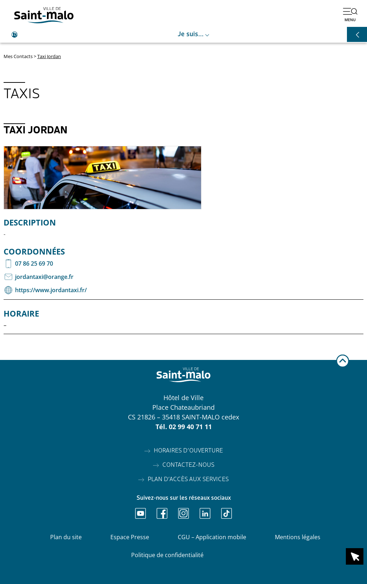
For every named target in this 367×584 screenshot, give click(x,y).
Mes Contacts (18, 56)
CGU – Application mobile (212, 537)
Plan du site (66, 537)
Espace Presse (129, 537)
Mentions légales (297, 537)
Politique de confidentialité (167, 555)
